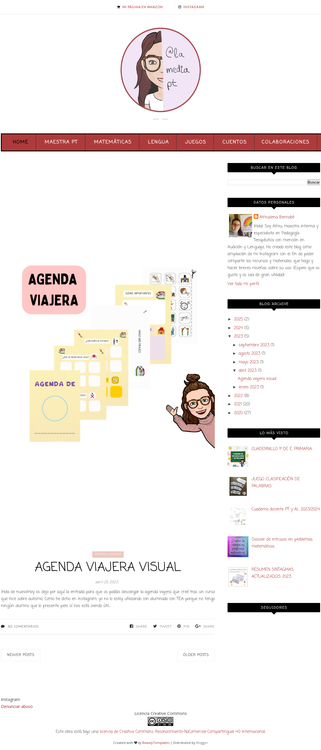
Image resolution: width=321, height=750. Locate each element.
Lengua (158, 142)
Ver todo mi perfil (243, 284)
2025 (238, 319)
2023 (238, 337)
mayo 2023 (249, 362)
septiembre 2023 (254, 345)
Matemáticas (113, 142)
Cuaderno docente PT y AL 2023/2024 (286, 509)
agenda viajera (108, 554)
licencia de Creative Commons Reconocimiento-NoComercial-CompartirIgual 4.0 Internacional (182, 732)
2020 (238, 413)
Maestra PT (61, 142)
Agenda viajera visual (108, 568)
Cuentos (235, 142)
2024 (238, 328)
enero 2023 (249, 387)
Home (20, 142)
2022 (238, 396)
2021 (238, 404)
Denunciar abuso (17, 706)
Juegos (195, 142)
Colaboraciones (286, 142)
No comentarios (23, 626)
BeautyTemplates (155, 742)
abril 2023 (248, 371)
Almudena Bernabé (276, 217)
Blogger (202, 742)
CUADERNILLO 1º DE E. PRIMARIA (282, 449)
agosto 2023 (249, 354)
